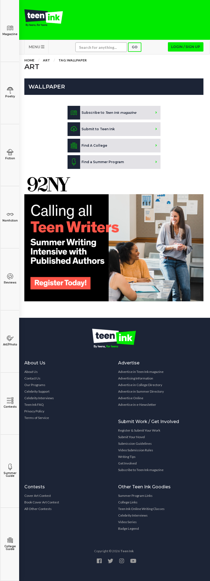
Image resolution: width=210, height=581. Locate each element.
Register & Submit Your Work (139, 430)
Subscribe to (102, 113)
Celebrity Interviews (39, 398)
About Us (31, 372)
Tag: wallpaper (73, 60)
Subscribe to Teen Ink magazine (141, 470)
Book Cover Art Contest (41, 502)
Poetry (10, 92)
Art (46, 60)
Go (135, 47)
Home (29, 60)
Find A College (87, 145)
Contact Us (32, 378)
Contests (10, 403)
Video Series (127, 522)
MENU (36, 46)
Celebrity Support (36, 391)
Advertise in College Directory (140, 385)
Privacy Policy (34, 411)
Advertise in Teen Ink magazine (141, 372)
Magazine (10, 30)
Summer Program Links (135, 496)
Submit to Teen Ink (91, 129)
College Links (128, 502)
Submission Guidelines (135, 443)
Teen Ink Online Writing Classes (141, 509)
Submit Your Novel (131, 437)
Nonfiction (10, 216)
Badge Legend (128, 528)
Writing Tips (127, 457)
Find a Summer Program (96, 162)
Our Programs (34, 385)
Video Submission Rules (135, 450)
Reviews (10, 278)
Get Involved (127, 463)
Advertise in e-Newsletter (137, 405)
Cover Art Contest (37, 496)
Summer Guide (10, 471)
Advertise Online (130, 398)
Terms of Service (36, 418)
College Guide (10, 544)
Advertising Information (135, 378)
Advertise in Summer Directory (141, 391)
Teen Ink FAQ (34, 405)
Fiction (10, 154)
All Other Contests (38, 509)
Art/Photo (10, 340)
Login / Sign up (185, 47)
